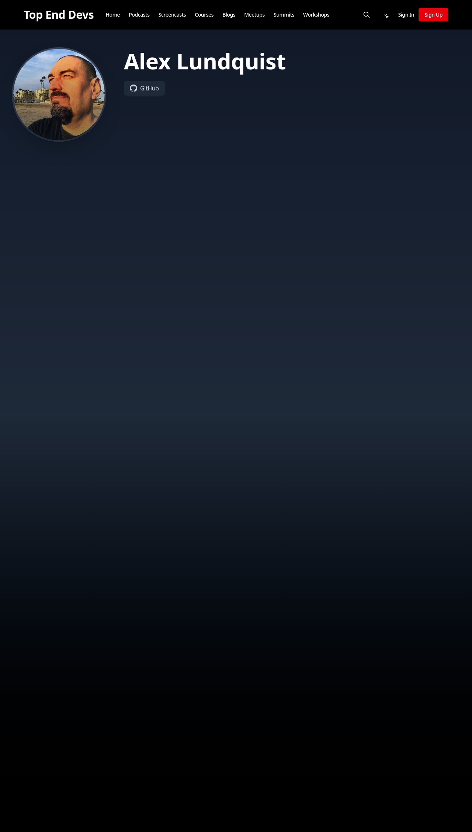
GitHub (144, 88)
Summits (284, 14)
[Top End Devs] (59, 14)
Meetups (254, 14)
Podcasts (139, 14)
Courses (204, 14)
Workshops (316, 14)
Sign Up (433, 14)
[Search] (366, 14)
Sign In (406, 14)
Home (112, 14)
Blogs (228, 14)
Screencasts (172, 14)
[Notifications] (385, 14)
